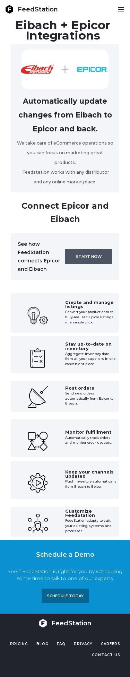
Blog (42, 644)
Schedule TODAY (65, 595)
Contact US (106, 655)
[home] (31, 9)
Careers (110, 644)
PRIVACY (83, 644)
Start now (89, 256)
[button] (121, 9)
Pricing (19, 644)
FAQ (61, 644)
